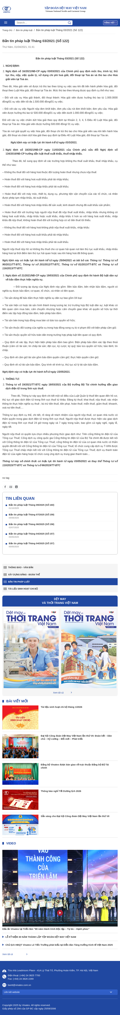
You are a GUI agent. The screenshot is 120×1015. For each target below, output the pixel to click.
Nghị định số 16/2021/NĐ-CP (23, 71)
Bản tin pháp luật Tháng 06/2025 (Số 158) (31, 524)
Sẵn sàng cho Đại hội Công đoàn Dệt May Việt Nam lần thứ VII (75, 816)
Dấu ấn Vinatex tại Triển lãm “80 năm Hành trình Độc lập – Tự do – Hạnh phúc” (46, 929)
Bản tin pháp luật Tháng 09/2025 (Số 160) (31, 505)
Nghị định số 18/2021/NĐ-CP (24, 149)
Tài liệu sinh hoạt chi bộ (23, 589)
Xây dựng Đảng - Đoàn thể (24, 574)
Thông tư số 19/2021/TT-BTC (23, 384)
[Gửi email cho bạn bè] (10, 487)
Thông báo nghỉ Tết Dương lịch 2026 (61, 791)
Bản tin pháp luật (24, 30)
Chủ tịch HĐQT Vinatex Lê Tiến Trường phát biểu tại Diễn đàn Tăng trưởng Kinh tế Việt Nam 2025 (59, 944)
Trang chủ (7, 30)
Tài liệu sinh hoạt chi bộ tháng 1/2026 (61, 707)
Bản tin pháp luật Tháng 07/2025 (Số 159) (31, 514)
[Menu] (5, 22)
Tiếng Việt (110, 22)
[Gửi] (69, 22)
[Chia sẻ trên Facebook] (5, 487)
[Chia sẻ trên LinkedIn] (16, 487)
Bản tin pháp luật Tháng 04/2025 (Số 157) (31, 533)
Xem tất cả (58, 692)
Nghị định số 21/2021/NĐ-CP (22, 275)
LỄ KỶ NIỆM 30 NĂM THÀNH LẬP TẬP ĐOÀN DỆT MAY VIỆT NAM (40, 937)
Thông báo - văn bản (20, 567)
